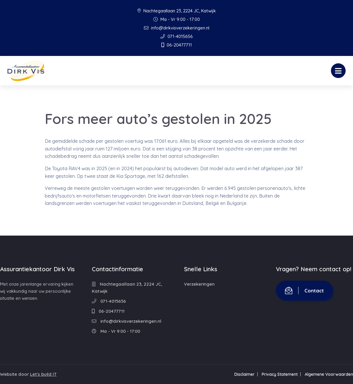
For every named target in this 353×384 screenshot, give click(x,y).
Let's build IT (43, 374)
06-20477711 (176, 45)
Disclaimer (244, 374)
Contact (304, 290)
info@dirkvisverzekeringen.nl (176, 28)
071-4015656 (176, 36)
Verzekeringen (199, 284)
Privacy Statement (280, 374)
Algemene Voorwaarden (329, 374)
